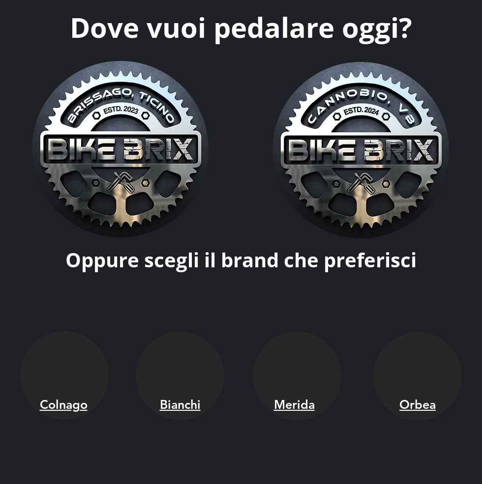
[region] (120, 150)
